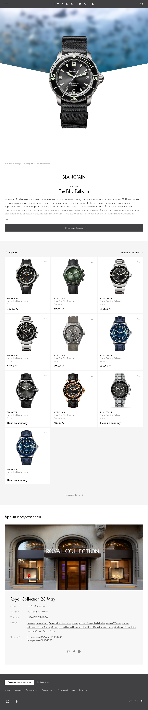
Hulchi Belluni (99, 622)
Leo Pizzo (66, 622)
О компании (31, 689)
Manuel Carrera (34, 631)
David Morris (49, 631)
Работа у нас (47, 689)
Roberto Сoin (42, 622)
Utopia (75, 622)
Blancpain (28, 163)
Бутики (7, 689)
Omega (54, 626)
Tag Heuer (88, 626)
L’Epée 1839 (130, 626)
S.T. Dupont (32, 626)
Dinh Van (83, 622)
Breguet (62, 626)
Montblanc (119, 626)
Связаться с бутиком (74, 227)
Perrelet (69, 626)
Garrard (125, 622)
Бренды (18, 163)
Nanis (89, 622)
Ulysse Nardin (99, 626)
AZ (130, 701)
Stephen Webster (113, 622)
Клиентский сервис (66, 689)
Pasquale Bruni (55, 622)
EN (136, 701)
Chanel (109, 626)
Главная (8, 163)
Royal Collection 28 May (32, 599)
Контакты (83, 689)
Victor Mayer (44, 626)
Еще (8, 219)
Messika (31, 622)
